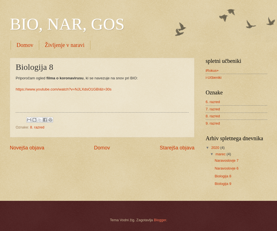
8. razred (37, 127)
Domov (25, 45)
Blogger (160, 220)
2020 (215, 148)
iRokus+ (212, 70)
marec (220, 154)
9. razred (213, 123)
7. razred (213, 109)
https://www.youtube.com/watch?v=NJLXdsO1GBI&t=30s (64, 89)
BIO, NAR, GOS (67, 24)
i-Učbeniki (214, 77)
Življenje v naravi (64, 45)
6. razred (213, 102)
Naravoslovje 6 (226, 168)
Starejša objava (177, 148)
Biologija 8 (223, 176)
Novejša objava (27, 148)
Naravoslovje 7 (226, 160)
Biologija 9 (223, 184)
